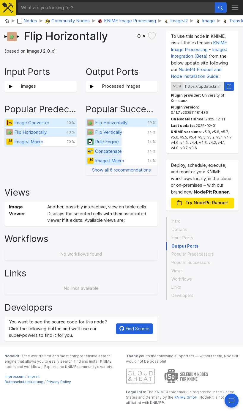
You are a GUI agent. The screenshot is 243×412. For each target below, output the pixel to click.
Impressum (14, 376)
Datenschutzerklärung (23, 382)
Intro (176, 221)
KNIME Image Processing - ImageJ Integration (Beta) (199, 49)
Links (176, 287)
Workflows (181, 279)
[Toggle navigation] (235, 7)
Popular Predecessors (192, 254)
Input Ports (182, 237)
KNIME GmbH (185, 397)
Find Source (134, 328)
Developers (182, 295)
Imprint (33, 376)
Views (177, 270)
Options (179, 229)
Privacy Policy (58, 382)
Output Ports (184, 246)
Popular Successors (190, 262)
